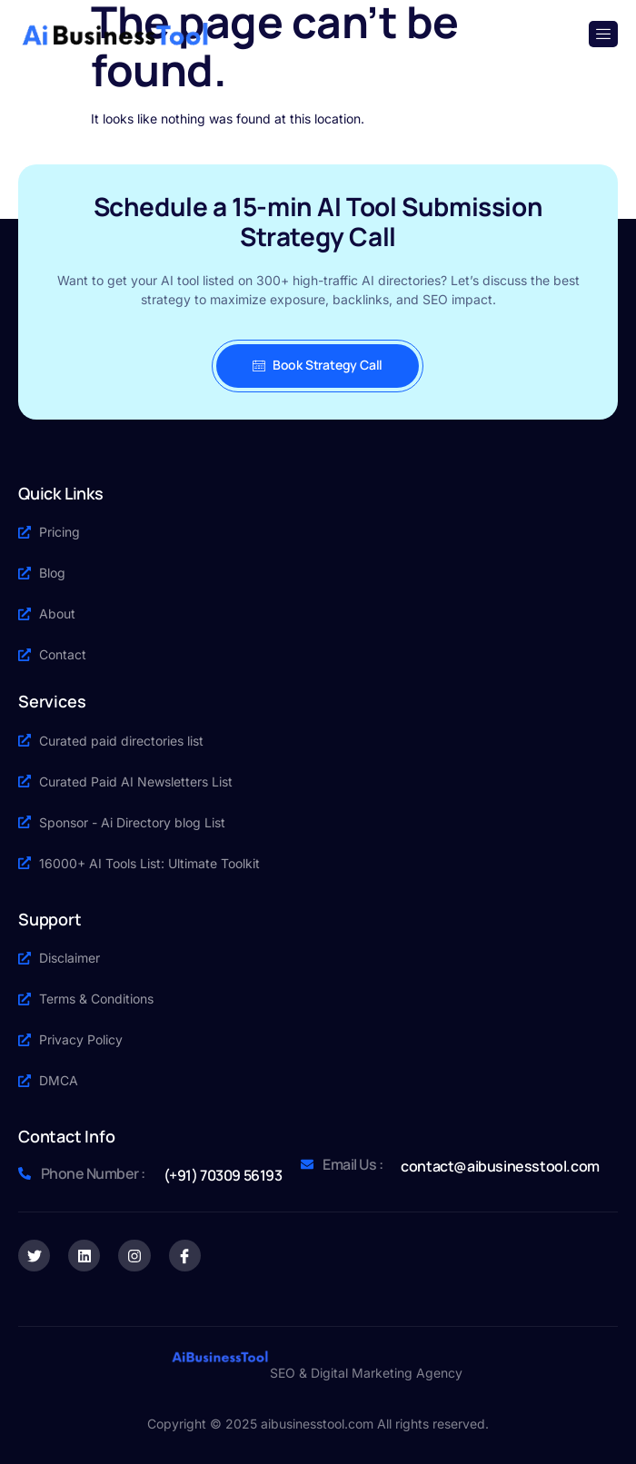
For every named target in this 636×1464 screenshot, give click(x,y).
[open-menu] (603, 34)
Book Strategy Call (318, 364)
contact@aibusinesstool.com (500, 1166)
